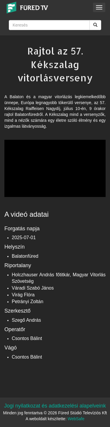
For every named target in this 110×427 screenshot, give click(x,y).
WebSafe (75, 418)
